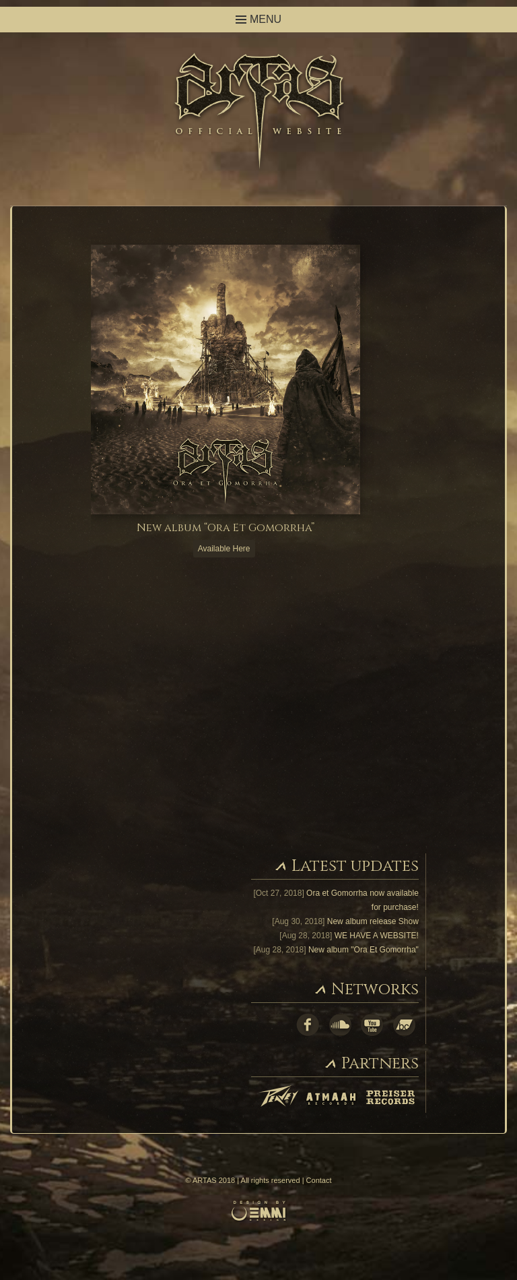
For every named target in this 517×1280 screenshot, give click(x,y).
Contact (319, 1180)
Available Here (224, 548)
